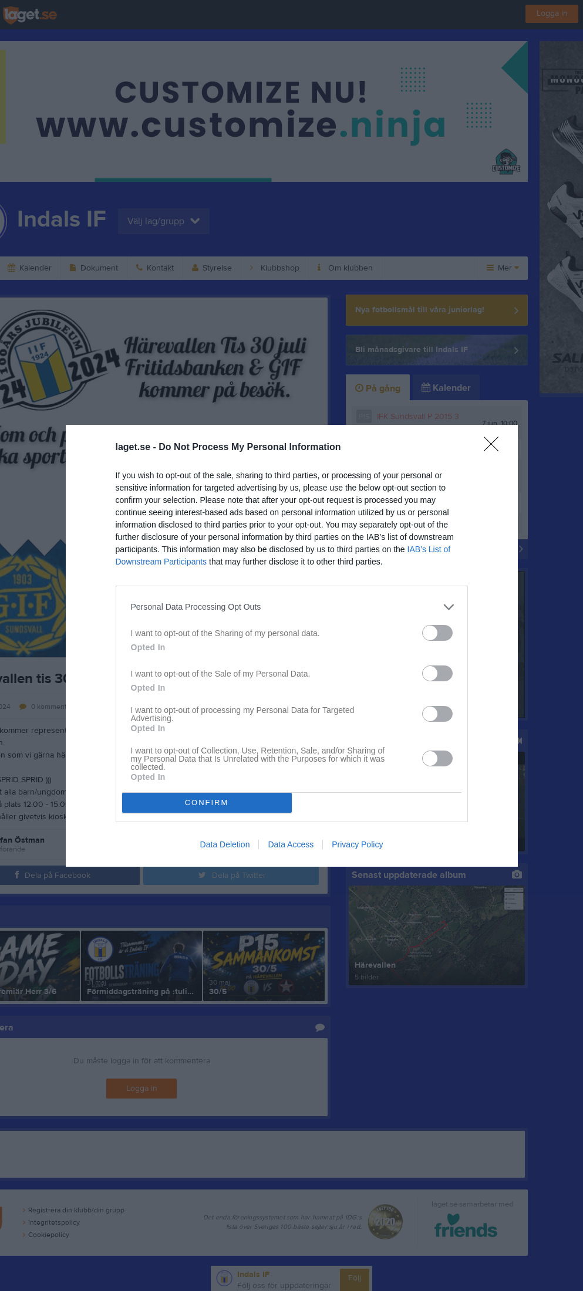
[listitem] (292, 607)
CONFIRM (207, 802)
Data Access (291, 844)
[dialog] (292, 646)
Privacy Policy (357, 844)
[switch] (437, 633)
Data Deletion (225, 844)
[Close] (495, 448)
